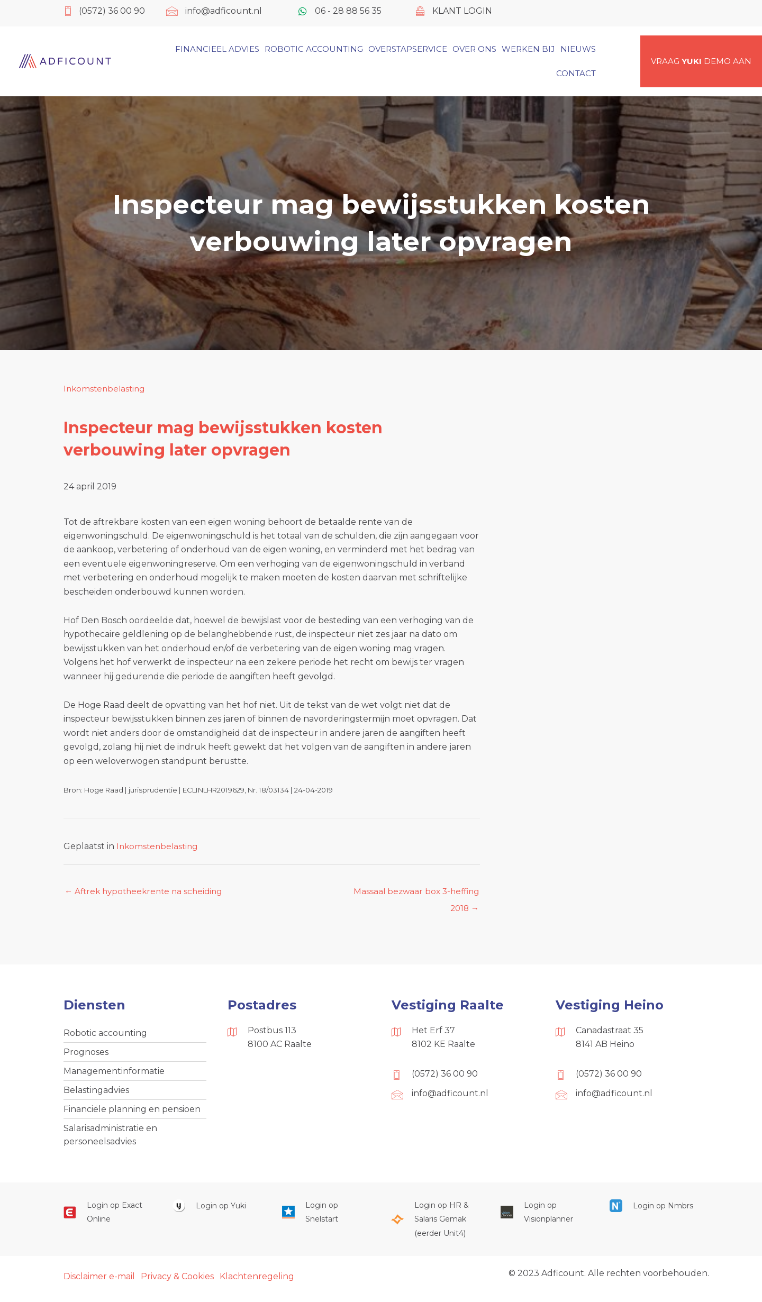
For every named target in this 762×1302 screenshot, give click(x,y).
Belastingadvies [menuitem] (96, 1094)
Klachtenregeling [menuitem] (257, 1283)
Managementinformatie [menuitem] (114, 1074)
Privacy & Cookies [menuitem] (177, 1283)
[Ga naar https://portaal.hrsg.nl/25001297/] (435, 1225)
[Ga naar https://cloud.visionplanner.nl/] (544, 1219)
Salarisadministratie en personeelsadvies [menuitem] (110, 1140)
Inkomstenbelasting (106, 389)
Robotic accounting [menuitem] (105, 1035)
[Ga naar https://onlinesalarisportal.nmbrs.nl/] (653, 1212)
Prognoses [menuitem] (86, 1054)
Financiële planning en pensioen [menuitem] (132, 1113)
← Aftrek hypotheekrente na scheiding (147, 892)
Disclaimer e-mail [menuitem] (99, 1283)
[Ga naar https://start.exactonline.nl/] (107, 1219)
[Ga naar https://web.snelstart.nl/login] (326, 1219)
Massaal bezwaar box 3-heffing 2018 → (413, 895)
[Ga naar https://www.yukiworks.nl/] (216, 1212)
